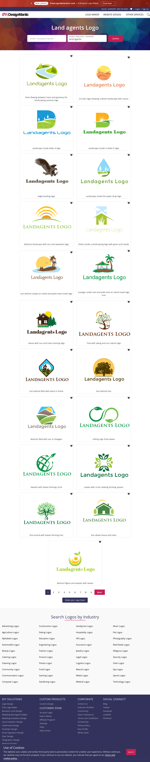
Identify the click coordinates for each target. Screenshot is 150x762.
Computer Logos (10, 681)
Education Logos (47, 638)
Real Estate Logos (121, 644)
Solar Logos (118, 663)
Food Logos (44, 669)
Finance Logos (46, 657)
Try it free (108, 3)
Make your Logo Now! (75, 600)
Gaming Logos (46, 675)
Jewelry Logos (82, 650)
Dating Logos (45, 632)
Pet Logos (117, 632)
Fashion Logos (46, 650)
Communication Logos (13, 675)
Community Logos (11, 669)
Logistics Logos (83, 663)
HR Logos (80, 638)
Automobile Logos (10, 644)
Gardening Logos (47, 681)
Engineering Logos (48, 644)
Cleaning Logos (9, 663)
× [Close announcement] (147, 3)
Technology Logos (121, 681)
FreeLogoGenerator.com (62, 3)
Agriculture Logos (10, 632)
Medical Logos (83, 681)
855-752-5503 (122, 9)
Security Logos (120, 657)
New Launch (41, 3)
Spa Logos (118, 669)
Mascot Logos (82, 669)
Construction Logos (48, 626)
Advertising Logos (10, 626)
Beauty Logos (8, 650)
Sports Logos (119, 675)
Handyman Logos (84, 626)
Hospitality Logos (84, 632)
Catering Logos (9, 657)
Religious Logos (120, 650)
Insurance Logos (84, 644)
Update (115, 38)
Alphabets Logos (10, 638)
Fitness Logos (45, 663)
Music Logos (119, 626)
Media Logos (82, 675)
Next (99, 592)
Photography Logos (122, 638)
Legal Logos (81, 657)
